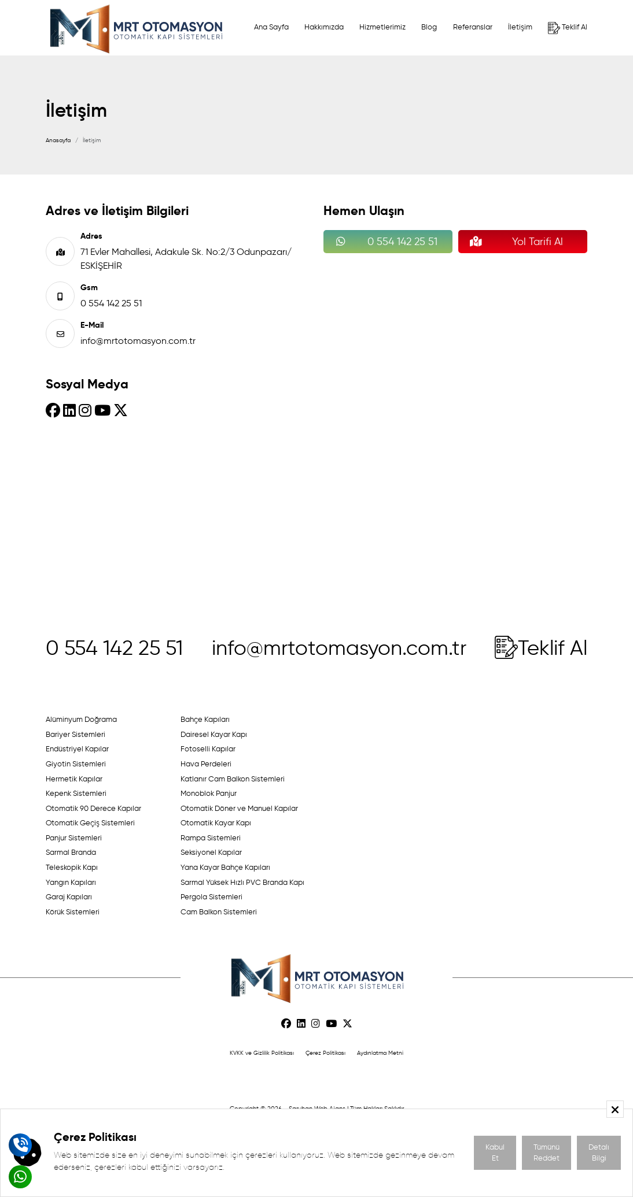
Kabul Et (495, 1153)
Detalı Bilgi (598, 1153)
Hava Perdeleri (206, 763)
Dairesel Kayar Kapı (214, 734)
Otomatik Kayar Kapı (216, 822)
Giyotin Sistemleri (76, 763)
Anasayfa (58, 140)
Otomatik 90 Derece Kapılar (93, 808)
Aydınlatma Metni (380, 1053)
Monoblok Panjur (209, 793)
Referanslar (472, 27)
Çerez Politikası (325, 1053)
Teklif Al (567, 28)
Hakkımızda (324, 27)
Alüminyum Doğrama (81, 719)
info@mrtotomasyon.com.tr (138, 340)
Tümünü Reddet (546, 1153)
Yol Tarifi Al (513, 241)
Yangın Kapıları (71, 882)
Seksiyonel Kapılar (211, 852)
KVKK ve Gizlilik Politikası (262, 1053)
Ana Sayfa (271, 27)
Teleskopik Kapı (72, 867)
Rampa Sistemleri (211, 837)
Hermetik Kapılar (74, 778)
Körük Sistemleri (73, 911)
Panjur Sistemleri (74, 837)
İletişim (520, 27)
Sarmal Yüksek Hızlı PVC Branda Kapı (242, 882)
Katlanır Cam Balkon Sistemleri (233, 778)
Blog (429, 27)
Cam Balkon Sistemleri (219, 911)
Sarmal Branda (71, 852)
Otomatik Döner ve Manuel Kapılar (239, 808)
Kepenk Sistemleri (76, 793)
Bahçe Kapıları (205, 719)
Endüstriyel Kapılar (77, 748)
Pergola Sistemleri (211, 896)
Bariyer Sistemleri (75, 734)
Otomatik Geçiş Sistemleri (90, 822)
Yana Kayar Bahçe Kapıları (225, 867)
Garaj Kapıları (69, 896)
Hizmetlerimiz (382, 27)
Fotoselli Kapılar (208, 748)
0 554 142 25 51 (111, 303)
